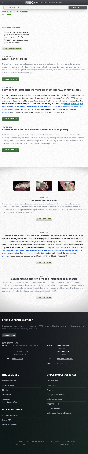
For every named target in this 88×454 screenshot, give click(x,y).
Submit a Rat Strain (10, 415)
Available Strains (9, 381)
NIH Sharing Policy (9, 424)
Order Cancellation (54, 399)
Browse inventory (13, 48)
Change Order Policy (55, 394)
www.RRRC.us (17, 359)
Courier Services (53, 408)
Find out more (11, 79)
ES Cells (5, 390)
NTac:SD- (15, 37)
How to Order (52, 381)
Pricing (50, 390)
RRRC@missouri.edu (65, 359)
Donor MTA (6, 420)
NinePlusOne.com (67, 444)
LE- (18, 35)
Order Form (6, 394)
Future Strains (8, 385)
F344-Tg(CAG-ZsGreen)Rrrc (17, 40)
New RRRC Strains (11, 27)
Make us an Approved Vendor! (59, 413)
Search (76, 7)
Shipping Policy (53, 404)
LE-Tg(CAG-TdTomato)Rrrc (17, 32)
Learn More (10, 335)
